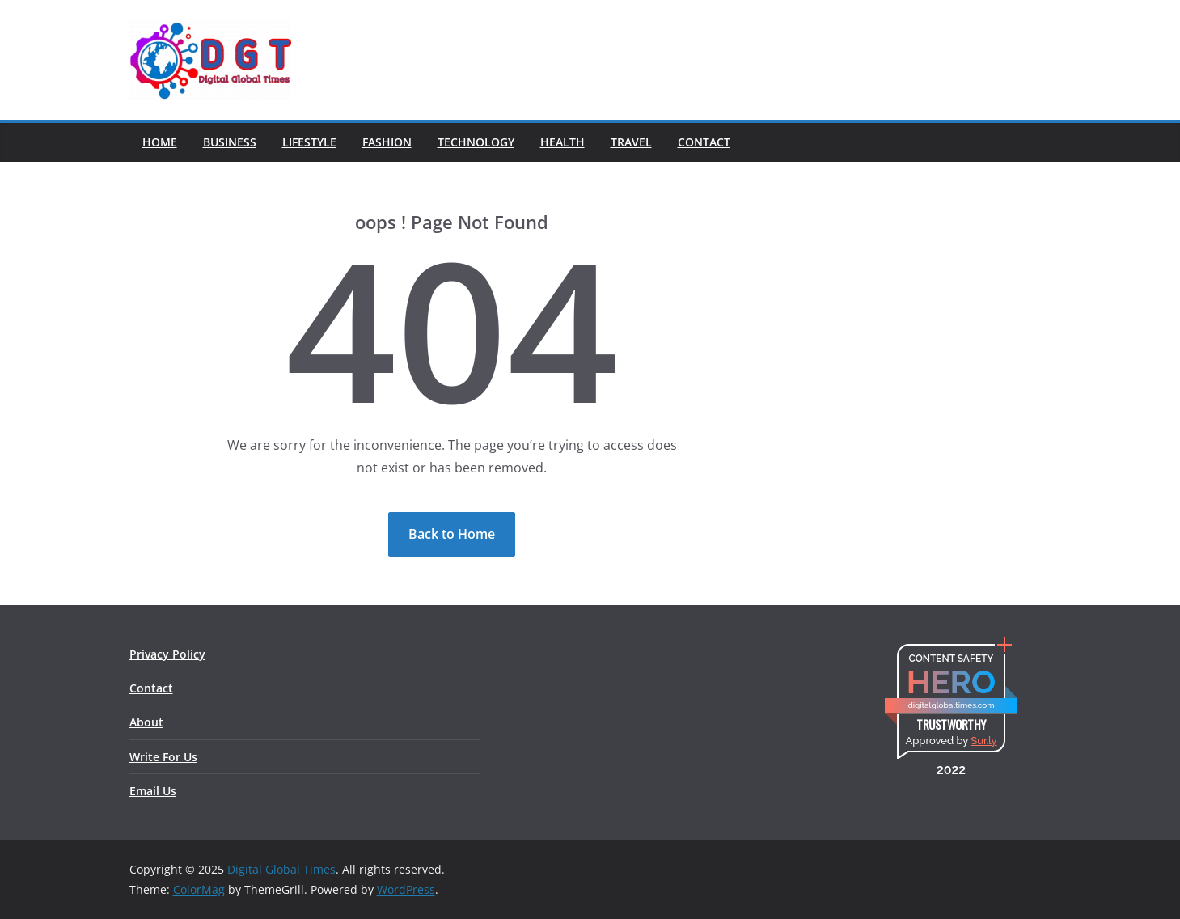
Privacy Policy (167, 654)
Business (229, 142)
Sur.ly (983, 741)
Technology (476, 142)
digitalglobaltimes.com (950, 705)
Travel (631, 142)
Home (159, 142)
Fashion (387, 142)
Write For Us (163, 756)
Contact (704, 142)
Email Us (152, 790)
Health (562, 142)
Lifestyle (309, 142)
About (146, 722)
